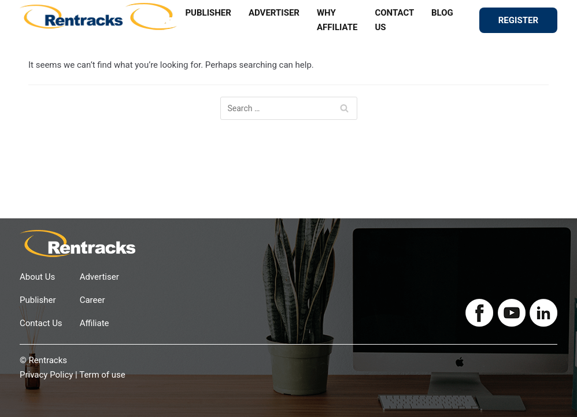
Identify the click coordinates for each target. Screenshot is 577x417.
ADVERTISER (274, 13)
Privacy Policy (46, 375)
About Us (37, 277)
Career (92, 300)
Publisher (38, 300)
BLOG (442, 13)
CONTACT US (394, 20)
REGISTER (518, 20)
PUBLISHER (208, 13)
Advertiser (99, 277)
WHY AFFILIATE (337, 20)
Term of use (102, 375)
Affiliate (94, 323)
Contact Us (41, 323)
